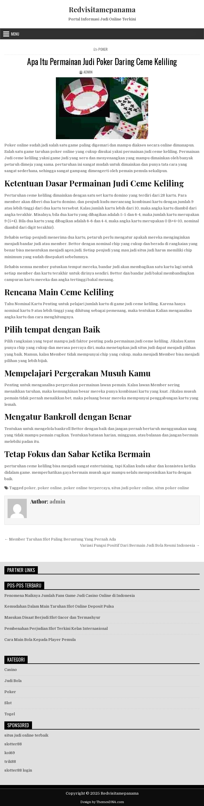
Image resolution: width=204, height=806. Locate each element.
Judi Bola (13, 681)
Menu (15, 34)
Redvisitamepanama (102, 9)
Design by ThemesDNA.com (102, 802)
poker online (50, 488)
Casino (10, 669)
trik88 (10, 761)
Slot (8, 703)
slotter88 (13, 744)
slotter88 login (18, 770)
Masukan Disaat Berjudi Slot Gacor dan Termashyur (52, 617)
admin (88, 71)
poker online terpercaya (86, 488)
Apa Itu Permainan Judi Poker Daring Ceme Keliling (102, 61)
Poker (103, 49)
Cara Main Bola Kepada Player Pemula (40, 639)
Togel (9, 714)
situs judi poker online (132, 488)
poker (30, 488)
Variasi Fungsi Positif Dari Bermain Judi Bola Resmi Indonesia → (140, 545)
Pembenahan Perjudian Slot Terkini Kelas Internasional (56, 628)
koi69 (9, 753)
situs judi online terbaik (26, 735)
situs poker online (172, 488)
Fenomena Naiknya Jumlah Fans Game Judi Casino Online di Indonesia (69, 595)
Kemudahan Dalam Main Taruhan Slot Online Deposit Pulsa (59, 606)
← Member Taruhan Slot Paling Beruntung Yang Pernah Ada (60, 539)
